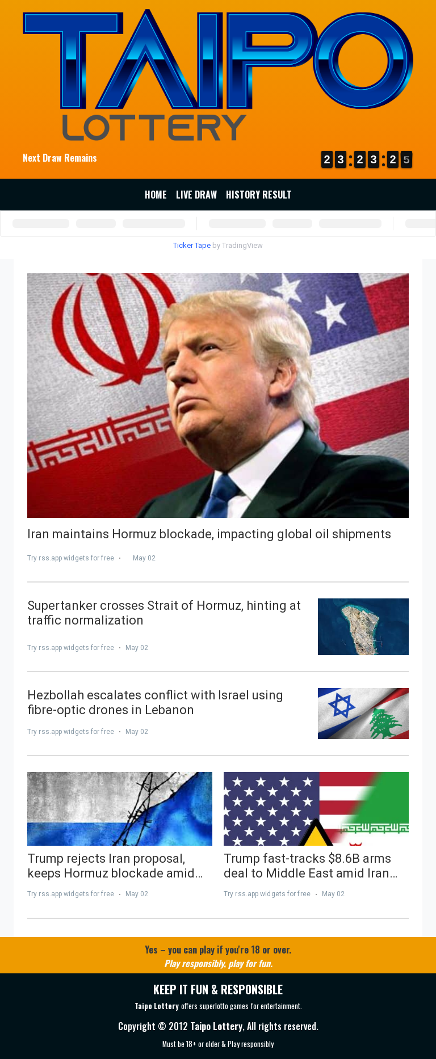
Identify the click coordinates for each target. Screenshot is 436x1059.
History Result (259, 194)
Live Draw (196, 194)
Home (156, 194)
